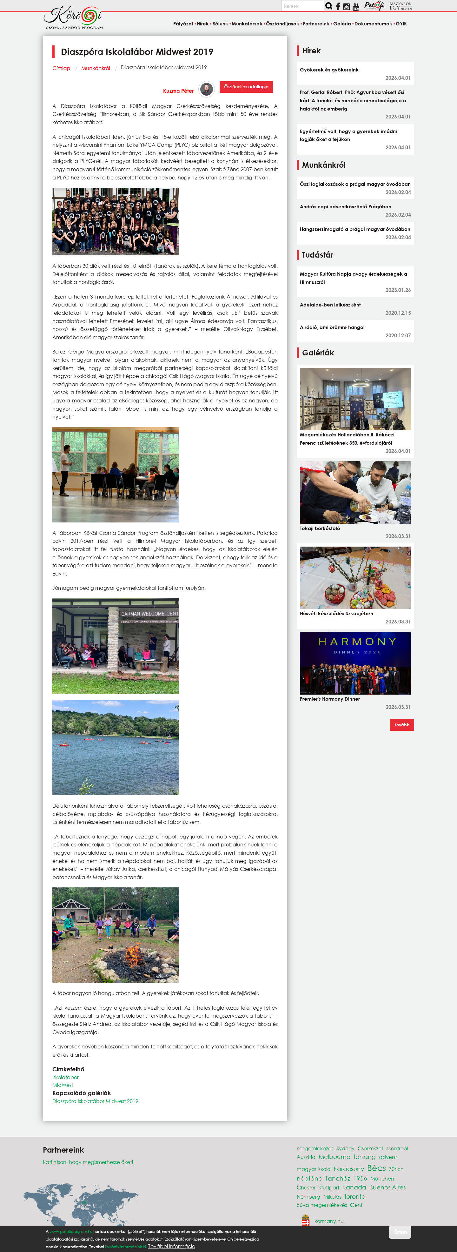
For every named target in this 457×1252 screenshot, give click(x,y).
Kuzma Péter (178, 91)
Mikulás (332, 1196)
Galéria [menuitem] (342, 23)
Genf (356, 1205)
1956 (360, 1178)
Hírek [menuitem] (203, 23)
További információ (171, 1246)
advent (388, 1157)
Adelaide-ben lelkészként (330, 304)
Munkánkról (95, 68)
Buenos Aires (387, 1187)
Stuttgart (329, 1187)
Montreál (397, 1148)
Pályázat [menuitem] (183, 23)
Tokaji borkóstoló (320, 528)
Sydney (345, 1148)
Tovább (402, 724)
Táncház (337, 1178)
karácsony (349, 1168)
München (382, 1178)
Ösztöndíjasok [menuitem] (282, 23)
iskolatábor (65, 1077)
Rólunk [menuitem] (220, 23)
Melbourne (334, 1156)
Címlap (61, 68)
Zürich (396, 1169)
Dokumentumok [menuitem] (373, 23)
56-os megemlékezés (322, 1205)
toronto (354, 1196)
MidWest (62, 1084)
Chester (306, 1187)
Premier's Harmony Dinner (330, 699)
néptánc (309, 1178)
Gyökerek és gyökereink (329, 69)
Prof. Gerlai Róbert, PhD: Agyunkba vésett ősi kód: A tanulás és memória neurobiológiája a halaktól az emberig (353, 100)
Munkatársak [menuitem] (247, 23)
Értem (400, 1232)
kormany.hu (329, 1221)
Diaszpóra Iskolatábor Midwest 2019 (95, 1101)
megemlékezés (315, 1148)
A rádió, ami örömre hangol (332, 327)
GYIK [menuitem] (401, 23)
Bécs (376, 1167)
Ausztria (306, 1157)
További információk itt (125, 1246)
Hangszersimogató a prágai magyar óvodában (355, 229)
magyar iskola (314, 1169)
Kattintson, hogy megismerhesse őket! (88, 1162)
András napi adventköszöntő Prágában (345, 206)
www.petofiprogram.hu (71, 1231)
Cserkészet (370, 1148)
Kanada (354, 1187)
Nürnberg (308, 1196)
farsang (365, 1156)
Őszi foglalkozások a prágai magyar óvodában (355, 184)
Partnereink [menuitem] (316, 23)
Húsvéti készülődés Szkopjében (336, 613)
